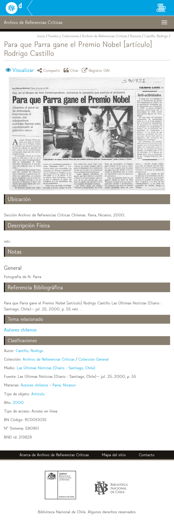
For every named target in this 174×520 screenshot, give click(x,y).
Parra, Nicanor (64, 385)
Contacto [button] (146, 454)
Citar (72, 70)
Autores (135, 36)
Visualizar (23, 70)
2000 (18, 402)
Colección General (93, 359)
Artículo (38, 393)
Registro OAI (96, 70)
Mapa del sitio (114, 454)
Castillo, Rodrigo (156, 36)
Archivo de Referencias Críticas (104, 36)
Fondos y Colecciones (63, 36)
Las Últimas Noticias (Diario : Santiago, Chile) (56, 367)
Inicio (41, 36)
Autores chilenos (20, 330)
